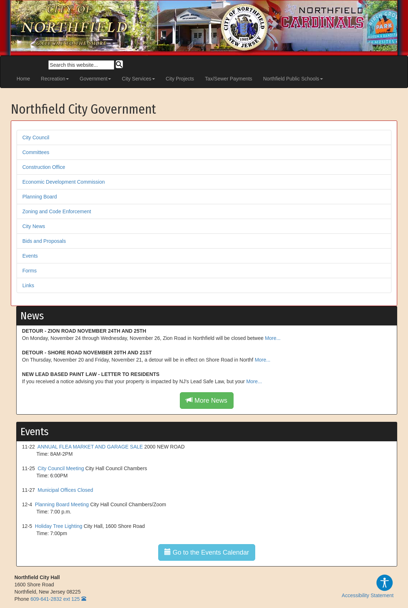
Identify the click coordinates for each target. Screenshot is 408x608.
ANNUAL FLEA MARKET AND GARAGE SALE (90, 447)
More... (273, 338)
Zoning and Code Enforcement (56, 211)
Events (30, 256)
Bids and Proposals (44, 241)
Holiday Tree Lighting (59, 526)
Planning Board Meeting (62, 504)
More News (206, 400)
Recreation (55, 79)
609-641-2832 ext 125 (55, 599)
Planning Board (39, 197)
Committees (35, 152)
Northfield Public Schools (293, 79)
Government (95, 79)
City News (33, 226)
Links (28, 285)
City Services (138, 79)
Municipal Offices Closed (65, 490)
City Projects (180, 79)
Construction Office (43, 167)
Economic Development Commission (63, 182)
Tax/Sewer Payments (228, 79)
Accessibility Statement (368, 586)
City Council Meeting (61, 468)
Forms (29, 271)
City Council (35, 137)
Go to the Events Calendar (206, 552)
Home (23, 79)
